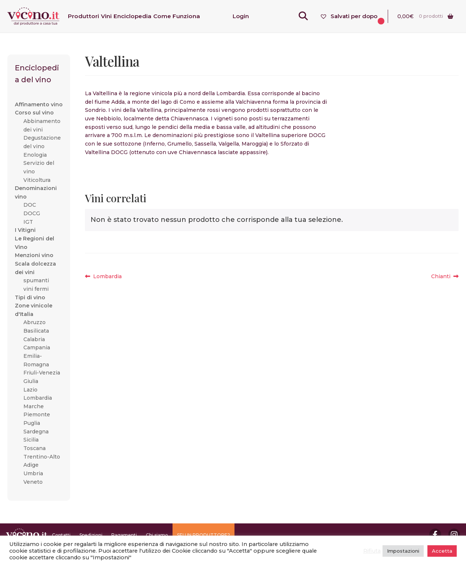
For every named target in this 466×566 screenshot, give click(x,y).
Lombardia (107, 276)
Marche (33, 406)
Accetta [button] (442, 551)
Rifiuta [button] (372, 550)
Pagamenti (124, 535)
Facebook (435, 534)
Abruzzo (34, 322)
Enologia (35, 155)
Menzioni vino (34, 255)
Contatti (61, 535)
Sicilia (31, 439)
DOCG (31, 213)
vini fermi (36, 289)
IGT (28, 222)
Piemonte (36, 414)
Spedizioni (90, 535)
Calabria (34, 339)
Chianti (445, 276)
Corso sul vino (34, 112)
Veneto (33, 482)
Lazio (30, 389)
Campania (36, 347)
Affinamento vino (39, 104)
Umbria (33, 473)
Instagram (454, 534)
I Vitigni (25, 230)
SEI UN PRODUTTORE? (203, 535)
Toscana (34, 448)
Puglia (31, 423)
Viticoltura (36, 180)
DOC (29, 205)
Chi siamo (157, 535)
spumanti (36, 280)
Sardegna (36, 431)
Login (241, 16)
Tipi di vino (30, 297)
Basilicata (36, 330)
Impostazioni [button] (403, 551)
